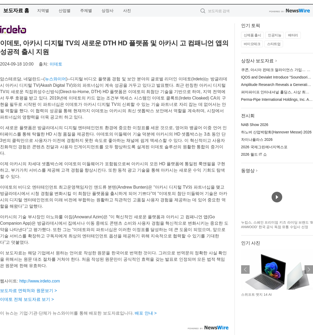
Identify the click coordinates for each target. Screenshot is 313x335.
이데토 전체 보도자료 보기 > (27, 299)
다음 (309, 269)
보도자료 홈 (16, 10)
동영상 (248, 170)
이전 (245, 269)
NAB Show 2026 (254, 125)
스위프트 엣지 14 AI (256, 295)
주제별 (86, 10)
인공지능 (274, 35)
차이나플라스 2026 (257, 139)
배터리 (293, 35)
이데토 (56, 64)
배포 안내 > (145, 313)
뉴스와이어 (55, 79)
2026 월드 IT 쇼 (254, 154)
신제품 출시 (252, 35)
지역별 (43, 10)
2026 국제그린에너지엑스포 (264, 147)
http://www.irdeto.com (39, 281)
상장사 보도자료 (257, 60)
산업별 (65, 10)
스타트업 (273, 44)
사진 (127, 10)
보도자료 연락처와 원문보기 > (28, 290)
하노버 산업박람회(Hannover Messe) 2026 (276, 132)
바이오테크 (252, 44)
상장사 (108, 10)
